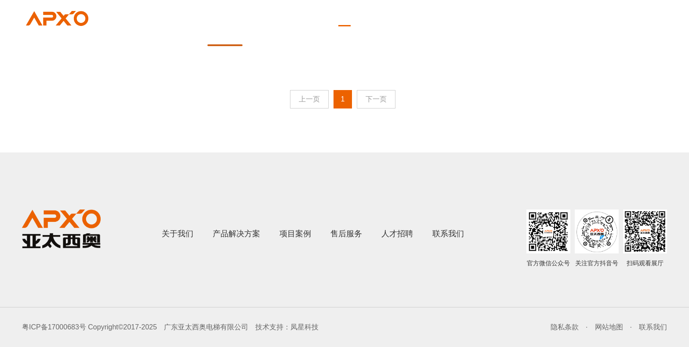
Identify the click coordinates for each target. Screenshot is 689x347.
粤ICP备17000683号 (54, 327)
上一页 (309, 99)
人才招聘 (567, 35)
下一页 (376, 99)
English (649, 15)
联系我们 (633, 35)
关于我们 (284, 35)
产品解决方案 (358, 35)
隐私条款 (565, 327)
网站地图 (609, 327)
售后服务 (500, 35)
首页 (225, 35)
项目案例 (433, 35)
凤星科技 (304, 327)
